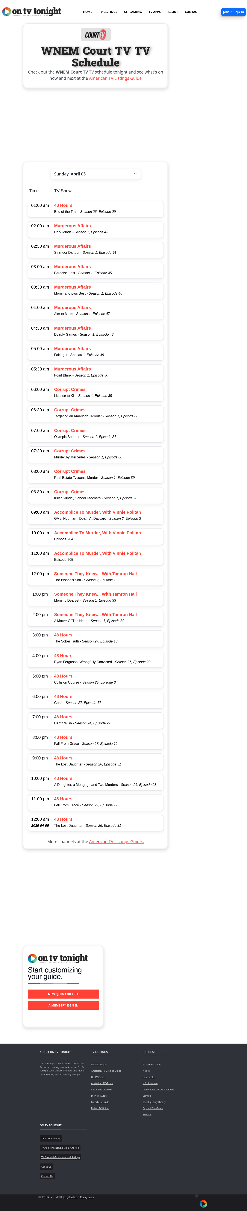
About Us (46, 1166)
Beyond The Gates (153, 1108)
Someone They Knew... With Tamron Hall (95, 573)
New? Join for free (63, 994)
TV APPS (155, 12)
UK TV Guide (98, 1077)
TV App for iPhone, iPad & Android (60, 1147)
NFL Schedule (150, 1083)
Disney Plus (149, 1077)
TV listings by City (50, 1138)
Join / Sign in (233, 12)
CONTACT (192, 12)
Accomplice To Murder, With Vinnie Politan (97, 512)
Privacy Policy (87, 1197)
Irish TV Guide (99, 1095)
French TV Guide (100, 1101)
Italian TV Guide (100, 1108)
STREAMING (133, 12)
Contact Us (47, 1176)
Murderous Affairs (72, 225)
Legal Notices (71, 1197)
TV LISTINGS (108, 12)
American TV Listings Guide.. (116, 841)
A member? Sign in (63, 1005)
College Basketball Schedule (158, 1089)
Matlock (147, 1114)
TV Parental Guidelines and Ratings (60, 1157)
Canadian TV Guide (101, 1089)
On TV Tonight (99, 1064)
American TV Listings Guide (115, 78)
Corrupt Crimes (70, 389)
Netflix (146, 1070)
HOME (87, 12)
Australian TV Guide (102, 1083)
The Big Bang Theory (154, 1101)
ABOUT (173, 12)
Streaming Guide (152, 1064)
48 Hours (63, 205)
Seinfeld (147, 1095)
